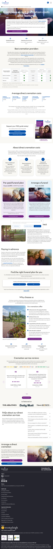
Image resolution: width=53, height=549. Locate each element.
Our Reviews (4, 498)
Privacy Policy (4, 494)
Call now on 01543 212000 (17, 31)
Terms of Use (4, 508)
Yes (19, 284)
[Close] (41, 221)
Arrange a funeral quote (39, 216)
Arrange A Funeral (11, 6)
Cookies (3, 512)
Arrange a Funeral (5, 490)
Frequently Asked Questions (7, 496)
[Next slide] (49, 382)
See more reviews (26, 397)
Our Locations (4, 500)
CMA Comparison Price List (7, 518)
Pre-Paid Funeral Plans (6, 492)
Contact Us (3, 502)
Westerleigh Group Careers (7, 522)
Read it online (17, 131)
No (33, 284)
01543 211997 (26, 290)
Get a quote (12, 460)
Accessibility (4, 510)
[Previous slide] (4, 382)
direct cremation (42, 21)
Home (4, 6)
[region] (27, 224)
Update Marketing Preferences (8, 504)
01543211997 (5, 476)
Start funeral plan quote (13, 216)
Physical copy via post (17, 134)
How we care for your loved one (34, 338)
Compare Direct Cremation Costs (23, 6)
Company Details (5, 514)
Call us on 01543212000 (11, 463)
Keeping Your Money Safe (6, 520)
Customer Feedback (5, 516)
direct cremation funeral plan (27, 55)
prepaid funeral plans (7, 263)
